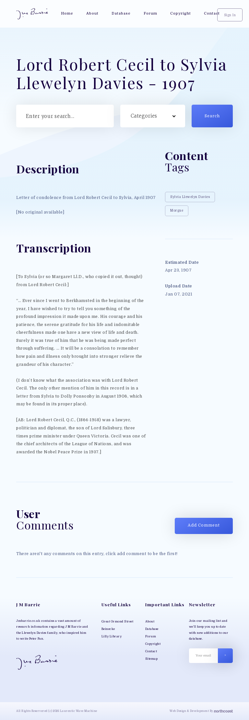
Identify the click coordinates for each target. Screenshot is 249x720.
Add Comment (204, 525)
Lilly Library (111, 636)
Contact (151, 651)
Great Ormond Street (117, 621)
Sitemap (151, 658)
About (150, 621)
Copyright (153, 643)
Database (152, 629)
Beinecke (108, 629)
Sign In (230, 15)
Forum (150, 636)
